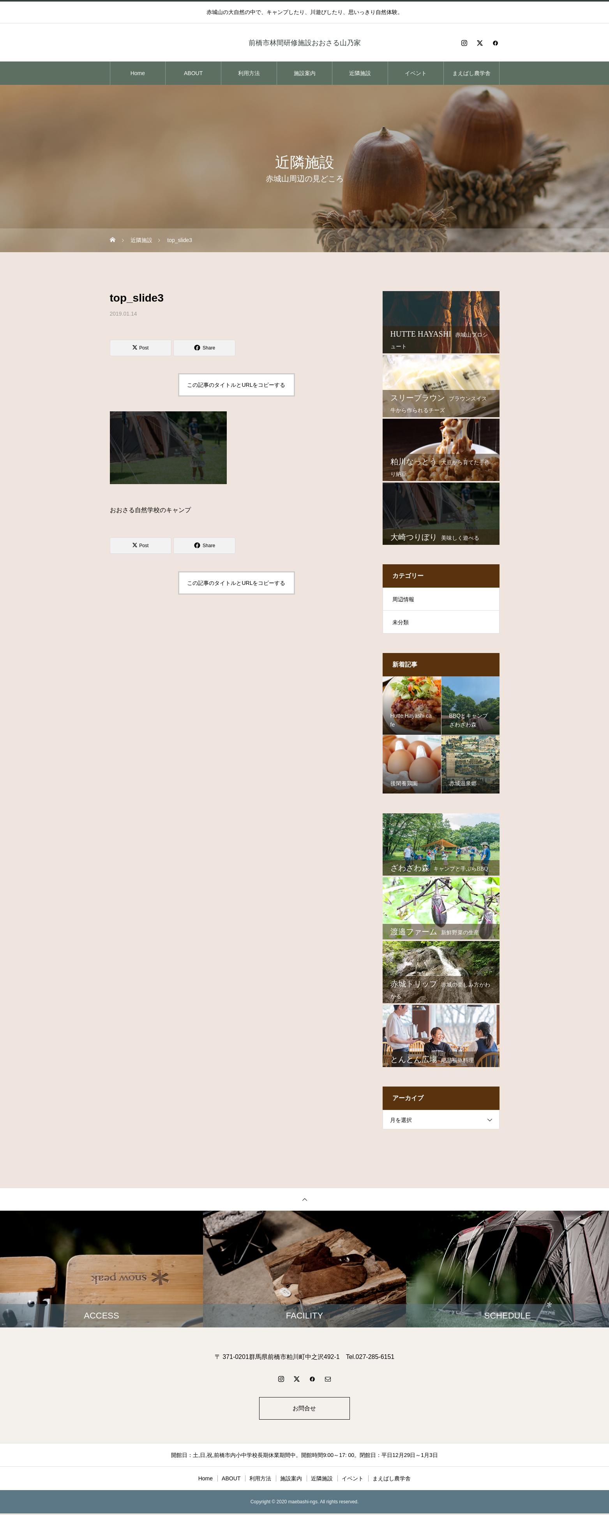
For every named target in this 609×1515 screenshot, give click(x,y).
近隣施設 (360, 73)
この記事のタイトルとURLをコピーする (236, 385)
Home (138, 73)
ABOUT (193, 73)
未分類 (400, 622)
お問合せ (304, 1409)
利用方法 (249, 73)
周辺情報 (403, 599)
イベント (416, 73)
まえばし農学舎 (471, 73)
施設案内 (305, 73)
